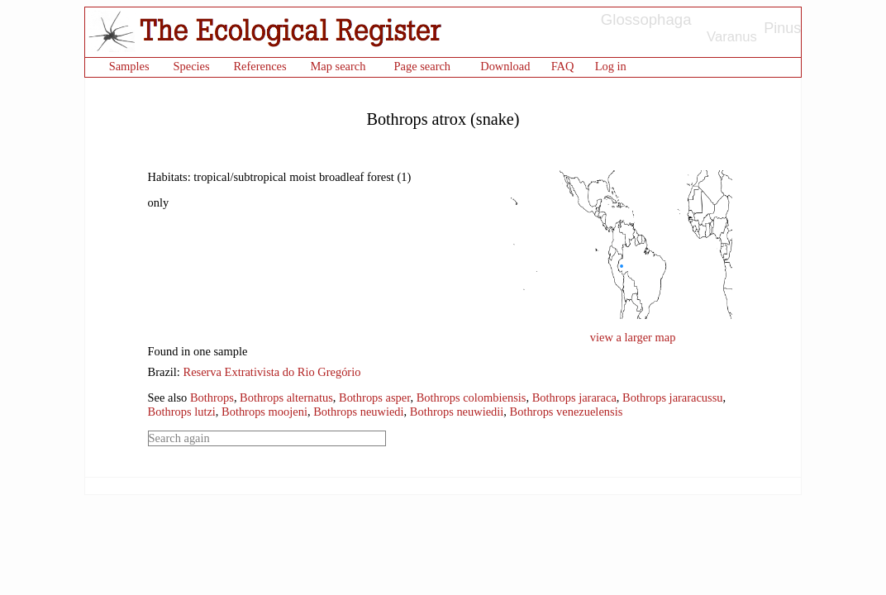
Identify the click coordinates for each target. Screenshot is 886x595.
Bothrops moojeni (264, 411)
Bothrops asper (374, 397)
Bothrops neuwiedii (456, 411)
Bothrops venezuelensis (566, 411)
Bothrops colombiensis (471, 397)
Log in (610, 66)
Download (505, 66)
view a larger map (633, 337)
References (259, 66)
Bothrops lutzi (182, 411)
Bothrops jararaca (574, 397)
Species (191, 66)
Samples (129, 66)
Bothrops (212, 397)
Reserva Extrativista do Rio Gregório (272, 371)
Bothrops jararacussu (672, 397)
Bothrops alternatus (286, 397)
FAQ (562, 66)
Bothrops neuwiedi (358, 411)
